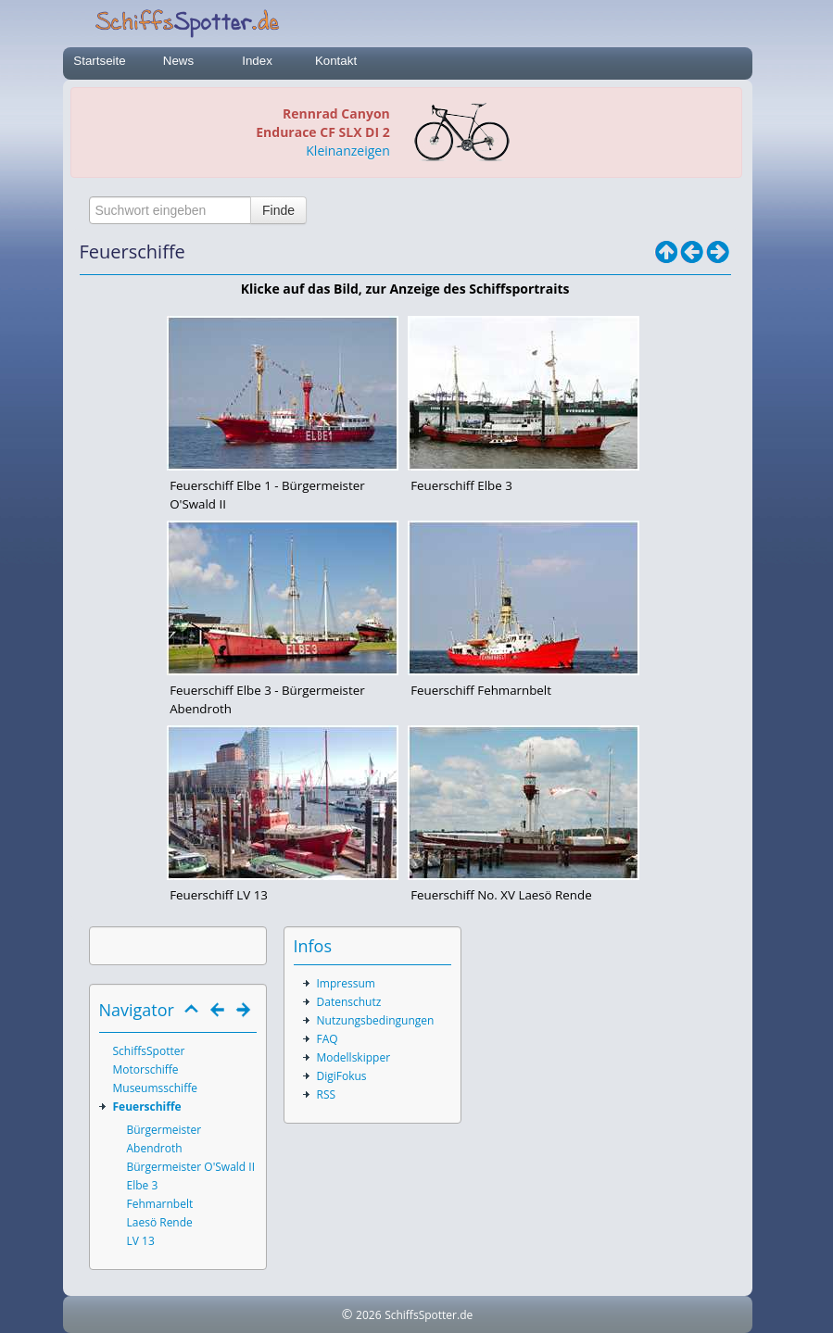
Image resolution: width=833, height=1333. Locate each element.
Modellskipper (354, 1057)
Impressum (346, 983)
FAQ (327, 1039)
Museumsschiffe (155, 1088)
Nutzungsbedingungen (376, 1020)
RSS (326, 1094)
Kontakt (336, 61)
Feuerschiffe (147, 1106)
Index (257, 61)
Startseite (99, 61)
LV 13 (141, 1241)
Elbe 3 (142, 1185)
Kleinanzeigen (347, 150)
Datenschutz (349, 1002)
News (178, 61)
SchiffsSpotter (149, 1051)
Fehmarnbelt (160, 1204)
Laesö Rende (160, 1222)
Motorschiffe (146, 1069)
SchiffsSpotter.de (429, 1315)
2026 (368, 1315)
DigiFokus (342, 1076)
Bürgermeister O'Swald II (191, 1167)
